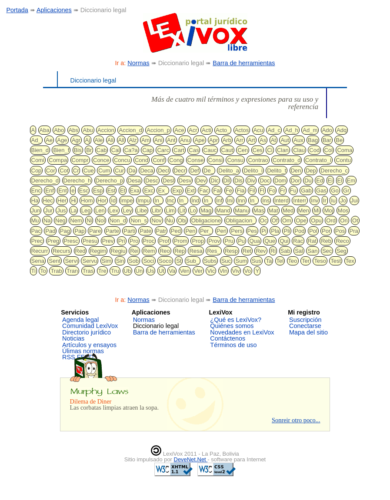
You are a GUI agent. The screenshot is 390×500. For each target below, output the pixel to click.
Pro (134, 241)
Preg (53, 241)
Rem (149, 251)
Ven (185, 271)
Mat (273, 210)
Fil (252, 190)
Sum (241, 261)
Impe (126, 200)
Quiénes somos (231, 325)
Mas (258, 210)
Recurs (61, 251)
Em (351, 180)
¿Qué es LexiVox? (235, 319)
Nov (156, 220)
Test (335, 261)
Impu (143, 200)
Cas (194, 150)
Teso (320, 261)
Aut (284, 140)
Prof (164, 241)
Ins (266, 200)
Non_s (138, 220)
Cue (88, 170)
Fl (262, 190)
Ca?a (131, 150)
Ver (198, 271)
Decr (180, 170)
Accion (105, 130)
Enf (49, 190)
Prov (214, 241)
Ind (195, 200)
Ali (110, 140)
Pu (241, 241)
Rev (261, 251)
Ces (258, 150)
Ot (355, 220)
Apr (213, 140)
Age (62, 140)
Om (286, 220)
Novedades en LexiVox (242, 332)
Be (339, 140)
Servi (71, 261)
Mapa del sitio (308, 332)
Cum (104, 170)
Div (251, 180)
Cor (50, 170)
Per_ (206, 231)
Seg (342, 251)
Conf (158, 160)
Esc (84, 190)
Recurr (39, 251)
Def (194, 170)
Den (296, 170)
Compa (58, 160)
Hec (48, 200)
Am (145, 140)
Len (100, 210)
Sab (285, 251)
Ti (33, 271)
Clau (299, 150)
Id (113, 200)
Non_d (118, 220)
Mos (343, 210)
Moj (328, 210)
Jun (35, 210)
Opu (316, 220)
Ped (176, 231)
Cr (76, 170)
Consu (235, 160)
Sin (120, 261)
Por (326, 231)
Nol (101, 220)
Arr (239, 140)
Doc (265, 180)
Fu (293, 190)
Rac (298, 241)
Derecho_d (45, 180)
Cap (147, 150)
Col (328, 150)
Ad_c (273, 130)
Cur (119, 170)
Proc (149, 241)
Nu (169, 220)
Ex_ (162, 190)
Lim (170, 210)
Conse (195, 160)
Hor (102, 200)
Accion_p (158, 130)
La (73, 210)
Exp (177, 190)
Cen (242, 150)
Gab (306, 190)
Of (275, 220)
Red (80, 251)
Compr (80, 160)
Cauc (210, 150)
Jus (61, 210)
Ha (35, 200)
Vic (211, 271)
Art (251, 140)
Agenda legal (80, 319)
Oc (263, 220)
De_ (208, 170)
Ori (343, 220)
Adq (342, 130)
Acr (193, 130)
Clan (283, 150)
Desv (185, 180)
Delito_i (252, 170)
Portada (17, 10)
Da (132, 170)
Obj (182, 220)
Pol (313, 231)
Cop (36, 170)
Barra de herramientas (244, 63)
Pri (121, 241)
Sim (106, 261)
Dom (280, 180)
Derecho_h (77, 180)
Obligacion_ (241, 220)
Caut (227, 150)
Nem (76, 220)
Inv (314, 200)
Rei (134, 251)
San (312, 251)
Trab (56, 271)
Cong (176, 160)
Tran (72, 271)
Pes (252, 231)
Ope (301, 220)
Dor (295, 180)
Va (172, 271)
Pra (354, 231)
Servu (89, 261)
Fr (282, 190)
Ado (327, 130)
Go (334, 190)
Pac (36, 231)
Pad (50, 231)
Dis (238, 180)
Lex (113, 210)
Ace (179, 130)
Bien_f (61, 150)
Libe (142, 210)
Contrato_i (318, 160)
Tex (350, 261)
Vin (224, 271)
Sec (327, 251)
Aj (87, 140)
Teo (292, 261)
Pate (145, 231)
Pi (264, 231)
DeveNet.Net (191, 459)
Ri (273, 251)
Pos (340, 231)
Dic (214, 180)
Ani (158, 140)
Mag (205, 210)
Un (139, 271)
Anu (185, 140)
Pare (95, 231)
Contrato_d (286, 160)
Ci (269, 150)
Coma (344, 150)
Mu (35, 220)
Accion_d (130, 130)
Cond (141, 160)
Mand (223, 210)
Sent (54, 261)
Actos (242, 130)
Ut (161, 271)
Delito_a (228, 170)
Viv (236, 271)
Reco (342, 241)
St (178, 261)
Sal (299, 251)
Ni (89, 220)
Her (62, 200)
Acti (206, 130)
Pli (286, 231)
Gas (321, 190)
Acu (258, 130)
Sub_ (192, 261)
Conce (101, 160)
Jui (354, 200)
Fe (229, 190)
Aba (45, 130)
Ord (331, 220)
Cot (64, 170)
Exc (148, 190)
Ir (325, 200)
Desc (151, 180)
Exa (135, 190)
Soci (148, 261)
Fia (240, 190)
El (340, 180)
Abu (88, 130)
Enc (36, 190)
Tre (102, 271)
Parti (129, 231)
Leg (86, 210)
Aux (298, 140)
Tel (280, 261)
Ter (306, 261)
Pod (299, 231)
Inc (170, 200)
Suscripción (305, 319)
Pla (275, 231)
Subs (210, 261)
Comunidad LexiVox (90, 325)
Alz (133, 140)
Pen (190, 231)
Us (150, 271)
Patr (161, 231)
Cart (178, 150)
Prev (108, 241)
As (263, 140)
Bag (313, 140)
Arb (227, 140)
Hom (87, 200)
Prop (197, 241)
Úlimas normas (83, 351)
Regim (98, 251)
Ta (269, 261)
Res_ (213, 251)
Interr (299, 200)
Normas (138, 63)
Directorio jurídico (86, 332)
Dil (226, 180)
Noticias (73, 338)
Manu (242, 210)
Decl (163, 170)
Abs (73, 130)
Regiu (118, 251)
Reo (165, 251)
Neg (60, 220)
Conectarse (305, 325)
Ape (199, 140)
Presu (90, 241)
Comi (37, 160)
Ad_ (36, 140)
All (121, 140)
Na (47, 220)
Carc (163, 150)
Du (308, 180)
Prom (180, 241)
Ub (127, 271)
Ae (49, 140)
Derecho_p (109, 180)
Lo (193, 210)
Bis (78, 150)
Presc (71, 241)
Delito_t (276, 170)
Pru (228, 241)
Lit (182, 210)
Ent (62, 190)
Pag (65, 231)
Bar (327, 140)
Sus (256, 261)
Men (303, 210)
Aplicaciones (54, 10)
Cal (115, 150)
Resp (231, 251)
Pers (237, 231)
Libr (156, 210)
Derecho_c (334, 170)
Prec (37, 241)
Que (269, 241)
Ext (191, 190)
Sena (37, 261)
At (273, 140)
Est (111, 190)
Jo (343, 200)
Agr (76, 140)
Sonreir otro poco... (296, 420)
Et (122, 190)
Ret (247, 251)
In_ (158, 200)
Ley (127, 210)
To (43, 271)
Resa (195, 251)
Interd (281, 200)
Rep (179, 251)
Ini (230, 200)
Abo (59, 130)
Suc (226, 261)
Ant (171, 140)
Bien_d (40, 150)
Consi (215, 160)
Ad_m (310, 130)
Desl (168, 180)
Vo (247, 271)
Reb (326, 241)
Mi (316, 210)
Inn (241, 200)
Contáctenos (227, 338)
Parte (112, 231)
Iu (333, 200)
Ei (330, 180)
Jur (49, 210)
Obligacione (206, 220)
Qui (284, 241)
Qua (254, 241)
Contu (343, 160)
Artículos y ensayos (89, 344)
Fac (204, 190)
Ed (319, 180)
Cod (314, 150)
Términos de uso (233, 344)
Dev (201, 180)
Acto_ (223, 130)
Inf (219, 200)
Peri (222, 231)
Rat (312, 241)
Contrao (258, 160)
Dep (311, 170)
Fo (272, 190)
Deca (146, 170)
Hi (73, 200)
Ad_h (291, 130)
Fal (217, 190)
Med (288, 210)
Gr (346, 190)
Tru (115, 271)
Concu (122, 160)
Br (89, 150)
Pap (79, 231)
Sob (134, 261)
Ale (99, 140)
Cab (102, 150)
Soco (165, 261)
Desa (134, 180)
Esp (98, 190)
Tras (88, 271)
